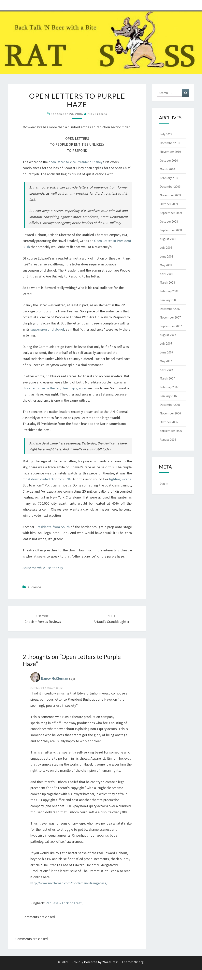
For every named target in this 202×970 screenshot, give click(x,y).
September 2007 (171, 326)
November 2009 (170, 195)
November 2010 (170, 152)
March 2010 (167, 169)
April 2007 (166, 370)
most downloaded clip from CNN (46, 479)
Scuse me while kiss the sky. (43, 567)
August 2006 (168, 439)
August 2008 (168, 239)
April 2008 (166, 274)
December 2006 (170, 405)
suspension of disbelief (47, 329)
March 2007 (167, 378)
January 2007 (168, 396)
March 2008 (167, 282)
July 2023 (166, 134)
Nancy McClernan (54, 678)
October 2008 (169, 221)
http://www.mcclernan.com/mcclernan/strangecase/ (69, 883)
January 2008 (168, 300)
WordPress (110, 962)
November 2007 (170, 317)
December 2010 (170, 143)
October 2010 (169, 160)
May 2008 (166, 265)
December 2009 (170, 186)
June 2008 (166, 256)
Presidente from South (52, 527)
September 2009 (171, 213)
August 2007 (168, 335)
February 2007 (169, 387)
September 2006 (171, 431)
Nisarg (139, 962)
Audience (34, 587)
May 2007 (166, 361)
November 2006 (170, 413)
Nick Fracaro (97, 113)
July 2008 (166, 247)
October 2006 (169, 422)
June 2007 (166, 352)
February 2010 (169, 178)
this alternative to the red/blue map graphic (54, 388)
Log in (164, 483)
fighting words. (120, 479)
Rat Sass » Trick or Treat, (64, 903)
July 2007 (166, 343)
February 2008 (169, 291)
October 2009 (169, 204)
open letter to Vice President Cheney (75, 162)
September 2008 (171, 230)
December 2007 (170, 309)
